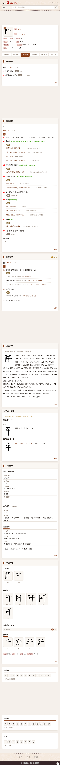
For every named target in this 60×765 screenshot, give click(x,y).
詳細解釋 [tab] (16, 55)
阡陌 (4, 241)
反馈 (36, 757)
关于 (21, 757)
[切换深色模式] (57, 3)
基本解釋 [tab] (6, 55)
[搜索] (56, 7)
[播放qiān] (22, 29)
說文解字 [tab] (44, 55)
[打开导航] (3, 3)
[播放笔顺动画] (5, 28)
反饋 (55, 83)
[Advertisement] (30, 17)
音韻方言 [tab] (53, 55)
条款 (28, 757)
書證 (55, 257)
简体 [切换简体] (53, 3)
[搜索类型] (7, 7)
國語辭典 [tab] (25, 55)
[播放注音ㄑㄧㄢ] (24, 34)
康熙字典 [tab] (34, 55)
